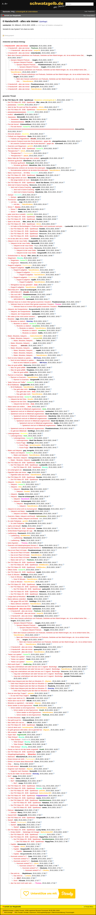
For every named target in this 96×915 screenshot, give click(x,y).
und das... (14, 202)
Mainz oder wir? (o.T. (18, 560)
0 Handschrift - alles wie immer (19, 48)
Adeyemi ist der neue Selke (17, 241)
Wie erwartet (12, 732)
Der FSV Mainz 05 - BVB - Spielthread (19, 100)
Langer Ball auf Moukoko (16, 596)
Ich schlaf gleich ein (15, 470)
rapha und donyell (14, 526)
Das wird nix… (16, 873)
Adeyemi (11, 482)
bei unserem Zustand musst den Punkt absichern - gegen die (29, 141)
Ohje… (10, 764)
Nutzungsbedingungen (44, 912)
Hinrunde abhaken (14, 134)
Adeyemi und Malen (18, 511)
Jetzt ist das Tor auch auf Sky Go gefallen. (23, 107)
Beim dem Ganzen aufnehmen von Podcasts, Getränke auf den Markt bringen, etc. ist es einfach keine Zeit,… (46, 55)
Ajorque (10, 195)
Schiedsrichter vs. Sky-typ (17, 255)
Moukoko (11, 319)
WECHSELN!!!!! (13, 290)
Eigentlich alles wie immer (17, 472)
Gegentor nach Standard (16, 769)
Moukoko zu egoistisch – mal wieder (20, 703)
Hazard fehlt (12, 815)
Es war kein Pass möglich (20, 696)
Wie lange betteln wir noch (17, 178)
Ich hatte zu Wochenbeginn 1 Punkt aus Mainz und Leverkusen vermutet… (37, 226)
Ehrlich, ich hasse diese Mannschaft (20, 761)
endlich (10, 114)
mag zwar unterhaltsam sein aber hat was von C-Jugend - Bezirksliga (32, 667)
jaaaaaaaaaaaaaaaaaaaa (17, 112)
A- (3, 4)
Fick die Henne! (13, 124)
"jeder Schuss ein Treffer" (17, 382)
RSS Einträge (7, 912)
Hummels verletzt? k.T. (19, 856)
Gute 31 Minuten (14, 574)
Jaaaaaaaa (12, 117)
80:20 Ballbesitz (13, 385)
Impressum (33, 912)
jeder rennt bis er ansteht (16, 214)
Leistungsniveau (13, 433)
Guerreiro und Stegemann (17, 146)
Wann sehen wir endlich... (17, 406)
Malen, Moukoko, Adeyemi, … (18, 336)
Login (85, 11)
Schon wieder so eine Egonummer (20, 705)
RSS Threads (18, 912)
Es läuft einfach (13, 766)
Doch (15, 880)
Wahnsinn (11, 757)
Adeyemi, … (15, 345)
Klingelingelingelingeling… (17, 754)
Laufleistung (12, 533)
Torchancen (12, 200)
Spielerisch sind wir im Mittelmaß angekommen (24, 409)
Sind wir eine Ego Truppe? (17, 693)
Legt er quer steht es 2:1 (16, 698)
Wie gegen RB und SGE (19, 601)
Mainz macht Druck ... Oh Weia (19, 173)
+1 (14, 878)
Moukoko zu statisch (18, 321)
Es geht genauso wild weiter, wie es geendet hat (25, 730)
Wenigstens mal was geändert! (21, 285)
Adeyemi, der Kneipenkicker (18, 309)
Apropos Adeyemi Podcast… (21, 60)
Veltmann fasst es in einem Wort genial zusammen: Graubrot (29, 302)
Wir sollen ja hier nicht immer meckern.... (22, 316)
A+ (5, 3)
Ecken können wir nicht (16, 759)
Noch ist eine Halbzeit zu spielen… (20, 358)
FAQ (13, 12)
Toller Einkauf (12, 737)
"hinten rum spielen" (15, 654)
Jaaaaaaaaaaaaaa (17, 122)
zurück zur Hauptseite (12, 15)
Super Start (12, 735)
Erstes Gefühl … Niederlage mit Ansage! (25, 832)
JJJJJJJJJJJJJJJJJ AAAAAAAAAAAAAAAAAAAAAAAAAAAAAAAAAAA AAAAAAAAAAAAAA (41, 129)
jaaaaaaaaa (12, 105)
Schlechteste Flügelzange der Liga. (20, 531)
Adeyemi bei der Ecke (15, 397)
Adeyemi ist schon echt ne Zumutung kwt (22, 509)
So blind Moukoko (14, 718)
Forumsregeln (70, 912)
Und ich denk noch (14, 727)
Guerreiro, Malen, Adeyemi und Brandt (21, 516)
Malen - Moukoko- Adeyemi (17, 458)
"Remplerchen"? (13, 151)
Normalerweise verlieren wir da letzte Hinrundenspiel (26, 168)
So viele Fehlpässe (14, 521)
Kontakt (26, 912)
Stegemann (12, 258)
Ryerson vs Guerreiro (15, 375)
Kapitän (13, 844)
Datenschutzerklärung (58, 912)
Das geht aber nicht (20, 389)
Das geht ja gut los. (14, 720)
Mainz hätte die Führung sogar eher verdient (23, 158)
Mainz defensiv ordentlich (17, 599)
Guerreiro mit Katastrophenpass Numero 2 (23, 545)
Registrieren (91, 11)
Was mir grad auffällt (15, 365)
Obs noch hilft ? (16, 294)
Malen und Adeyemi (15, 450)
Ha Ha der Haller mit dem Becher (19, 774)
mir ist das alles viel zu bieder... (19, 238)
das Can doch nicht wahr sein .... (22, 883)
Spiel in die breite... (14, 221)
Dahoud (10, 810)
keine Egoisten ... (14, 543)
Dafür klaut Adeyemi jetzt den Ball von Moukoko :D (26, 681)
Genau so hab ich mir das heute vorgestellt (23, 749)
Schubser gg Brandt (15, 161)
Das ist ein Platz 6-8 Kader (17, 550)
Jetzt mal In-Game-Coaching (18, 185)
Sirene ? (11, 207)
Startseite (6, 12)
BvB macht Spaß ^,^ (15, 664)
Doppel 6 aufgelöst (14, 265)
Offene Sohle (12, 570)
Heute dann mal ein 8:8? (16, 701)
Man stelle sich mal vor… (17, 722)
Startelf (10, 820)
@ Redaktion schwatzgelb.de (54, 25)
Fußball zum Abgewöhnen (17, 136)
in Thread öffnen (90, 15)
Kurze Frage (21, 443)
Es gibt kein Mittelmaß (18, 431)
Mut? (9, 776)
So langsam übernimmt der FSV (19, 606)
